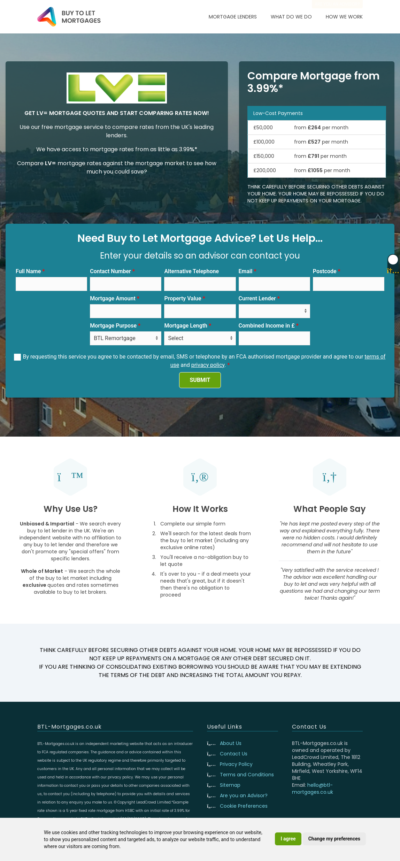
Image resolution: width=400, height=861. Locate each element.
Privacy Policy (236, 764)
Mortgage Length (185, 325)
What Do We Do (291, 16)
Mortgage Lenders (233, 16)
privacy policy (208, 365)
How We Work (344, 16)
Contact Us (233, 753)
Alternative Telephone (191, 271)
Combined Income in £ (267, 325)
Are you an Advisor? (244, 795)
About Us (230, 743)
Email (246, 271)
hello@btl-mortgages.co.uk (312, 788)
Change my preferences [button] (334, 838)
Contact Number (110, 271)
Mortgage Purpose (113, 325)
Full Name (28, 271)
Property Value (182, 298)
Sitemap (230, 785)
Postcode (325, 271)
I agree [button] (287, 838)
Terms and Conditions (247, 774)
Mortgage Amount (113, 298)
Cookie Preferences (244, 805)
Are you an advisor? (337, 4)
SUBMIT (200, 380)
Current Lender (257, 298)
